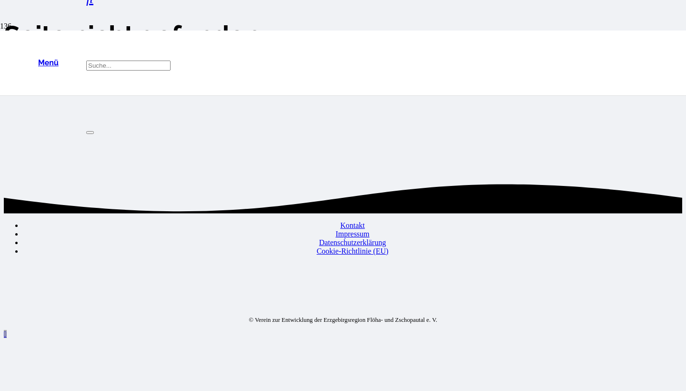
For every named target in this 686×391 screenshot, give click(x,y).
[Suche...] (128, 66)
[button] (48, 63)
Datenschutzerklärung (352, 242)
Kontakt (352, 225)
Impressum (352, 234)
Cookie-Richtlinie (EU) (353, 251)
